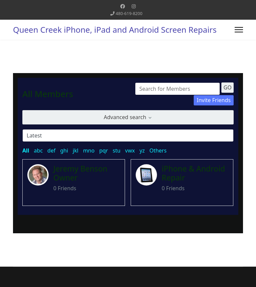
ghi (64, 150)
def (51, 150)
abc (38, 150)
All (25, 150)
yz (142, 150)
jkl (75, 150)
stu (116, 150)
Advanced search (128, 117)
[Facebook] (122, 6)
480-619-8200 (129, 13)
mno (89, 150)
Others (157, 150)
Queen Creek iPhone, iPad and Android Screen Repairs (115, 30)
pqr (103, 150)
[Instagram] (134, 6)
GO (228, 87)
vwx (130, 150)
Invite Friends (214, 100)
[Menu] (239, 30)
